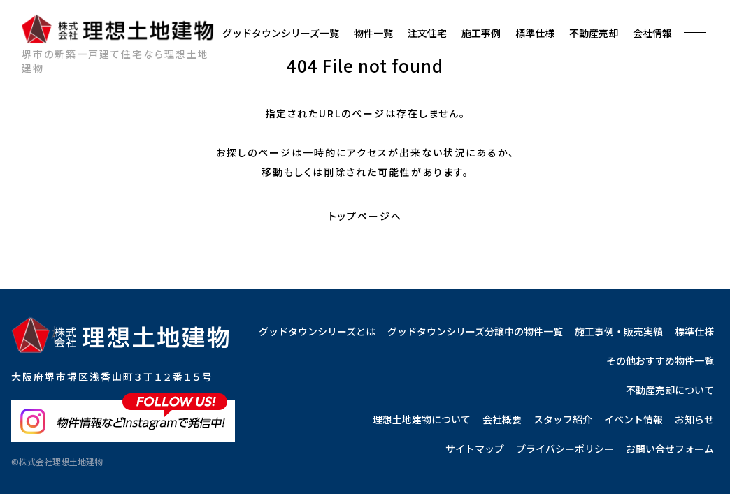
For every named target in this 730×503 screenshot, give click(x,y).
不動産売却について (670, 390)
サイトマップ (474, 448)
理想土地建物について (422, 419)
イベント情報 (633, 419)
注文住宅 (427, 33)
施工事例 (481, 33)
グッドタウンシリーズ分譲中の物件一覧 (475, 331)
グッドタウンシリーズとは (317, 331)
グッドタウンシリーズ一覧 (280, 33)
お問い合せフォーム (670, 448)
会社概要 (502, 419)
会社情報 (652, 33)
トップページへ (365, 216)
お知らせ (694, 419)
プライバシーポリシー (565, 448)
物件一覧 (373, 33)
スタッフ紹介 (563, 419)
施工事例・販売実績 (619, 331)
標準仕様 (534, 33)
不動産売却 (593, 33)
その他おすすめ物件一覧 (660, 360)
